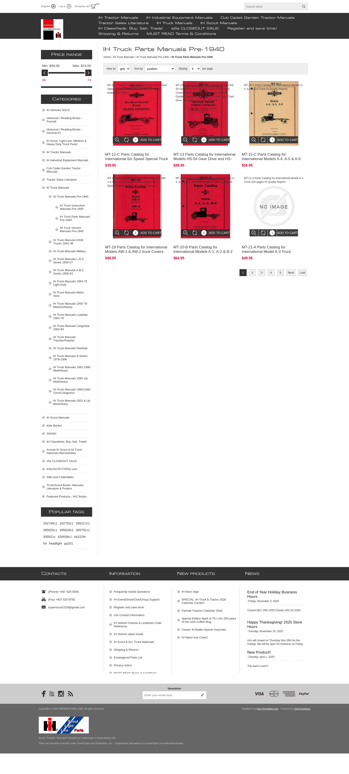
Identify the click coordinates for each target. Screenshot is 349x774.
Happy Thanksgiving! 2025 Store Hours (274, 622)
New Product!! (259, 650)
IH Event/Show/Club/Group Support (136, 597)
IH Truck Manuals (175, 23)
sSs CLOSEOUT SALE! (195, 28)
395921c (49, 537)
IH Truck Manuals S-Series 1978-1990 (70, 357)
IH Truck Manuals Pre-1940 (152, 57)
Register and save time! (252, 28)
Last (302, 266)
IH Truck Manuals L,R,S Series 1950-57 (68, 260)
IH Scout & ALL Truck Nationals (134, 640)
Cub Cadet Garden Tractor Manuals (258, 17)
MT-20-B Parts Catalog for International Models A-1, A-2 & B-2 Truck (203, 245)
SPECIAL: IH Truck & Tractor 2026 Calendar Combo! (204, 599)
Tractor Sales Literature (123, 23)
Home (107, 57)
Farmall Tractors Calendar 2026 (202, 609)
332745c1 (50, 523)
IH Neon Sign (190, 590)
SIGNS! (51, 433)
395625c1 (50, 530)
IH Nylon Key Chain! (195, 635)
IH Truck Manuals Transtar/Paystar (64, 338)
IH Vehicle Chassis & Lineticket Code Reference (137, 622)
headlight (55, 543)
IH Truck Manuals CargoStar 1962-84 (71, 327)
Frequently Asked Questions (132, 590)
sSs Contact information (129, 613)
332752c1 (66, 523)
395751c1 (83, 530)
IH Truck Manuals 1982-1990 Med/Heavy (71, 368)
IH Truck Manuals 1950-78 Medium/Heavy (70, 305)
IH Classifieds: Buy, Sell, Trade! (130, 28)
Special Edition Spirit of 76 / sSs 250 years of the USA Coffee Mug (209, 618)
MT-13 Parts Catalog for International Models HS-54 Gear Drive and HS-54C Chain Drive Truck (204, 155)
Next (291, 266)
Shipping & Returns (118, 33)
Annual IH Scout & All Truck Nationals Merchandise (64, 451)
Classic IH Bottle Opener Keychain (204, 628)
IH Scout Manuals (219, 23)
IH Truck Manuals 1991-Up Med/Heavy (70, 380)
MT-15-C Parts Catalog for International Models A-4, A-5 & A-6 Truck (271, 155)
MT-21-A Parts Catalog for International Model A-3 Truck (266, 242)
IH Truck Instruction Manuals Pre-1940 (72, 207)
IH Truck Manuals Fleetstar (70, 348)
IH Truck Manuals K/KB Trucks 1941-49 (68, 241)
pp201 (68, 543)
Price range (66, 55)
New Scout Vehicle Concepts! (272, 676)
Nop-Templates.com (267, 729)
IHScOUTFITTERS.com (62, 469)
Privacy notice (123, 663)
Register (45, 6)
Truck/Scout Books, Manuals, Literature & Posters (65, 486)
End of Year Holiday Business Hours (272, 592)
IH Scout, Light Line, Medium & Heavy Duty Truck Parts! (66, 142)
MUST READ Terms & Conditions (181, 33)
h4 (45, 543)
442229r (80, 537)
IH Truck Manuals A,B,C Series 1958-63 (68, 271)
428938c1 (65, 537)
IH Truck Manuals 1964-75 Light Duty (70, 283)
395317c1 (83, 523)
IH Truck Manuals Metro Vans (68, 294)
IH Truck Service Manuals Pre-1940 (71, 229)
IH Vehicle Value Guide (128, 632)
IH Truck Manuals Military (69, 251)
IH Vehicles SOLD (58, 110)
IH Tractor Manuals (118, 17)
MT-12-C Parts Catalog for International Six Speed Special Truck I (136, 155)
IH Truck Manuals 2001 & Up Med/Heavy (71, 402)
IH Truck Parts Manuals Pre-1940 (75, 218)
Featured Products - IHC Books (67, 496)
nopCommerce (302, 729)
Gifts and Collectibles (60, 477)
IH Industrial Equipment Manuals (179, 17)
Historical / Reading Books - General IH (64, 131)
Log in (62, 6)
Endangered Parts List (128, 655)
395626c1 (66, 530)
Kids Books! (54, 425)
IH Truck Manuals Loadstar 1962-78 (70, 316)
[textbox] (272, 6)
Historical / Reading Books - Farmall (64, 119)
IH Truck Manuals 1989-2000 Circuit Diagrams (71, 391)
